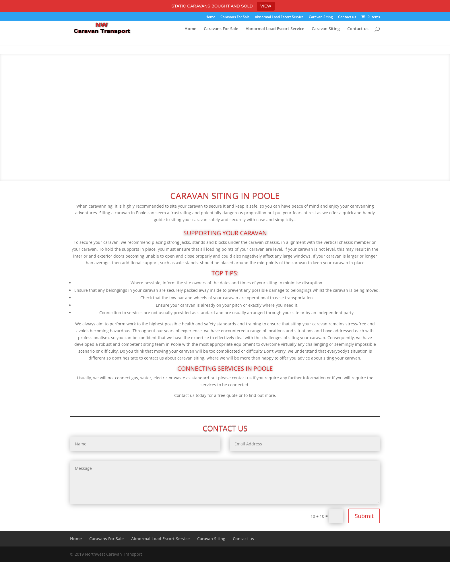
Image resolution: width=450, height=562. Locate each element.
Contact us (347, 17)
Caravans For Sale (235, 17)
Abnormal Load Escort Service (279, 17)
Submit (364, 516)
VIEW (265, 5)
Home (210, 17)
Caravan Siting (321, 17)
